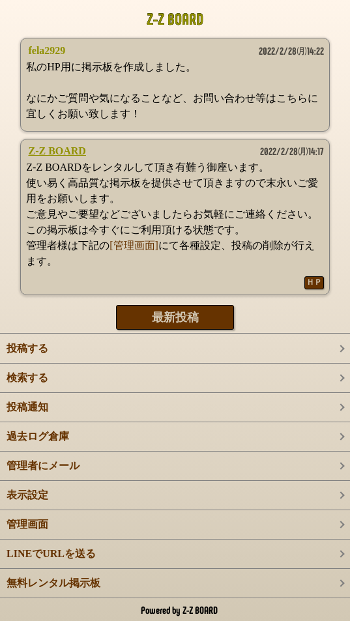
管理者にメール (43, 465)
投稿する (27, 348)
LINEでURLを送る (51, 553)
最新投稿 (175, 317)
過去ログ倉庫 (38, 436)
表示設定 (27, 494)
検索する (27, 377)
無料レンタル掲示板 (53, 582)
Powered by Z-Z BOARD (179, 610)
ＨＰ (314, 282)
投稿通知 (27, 406)
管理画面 (27, 524)
